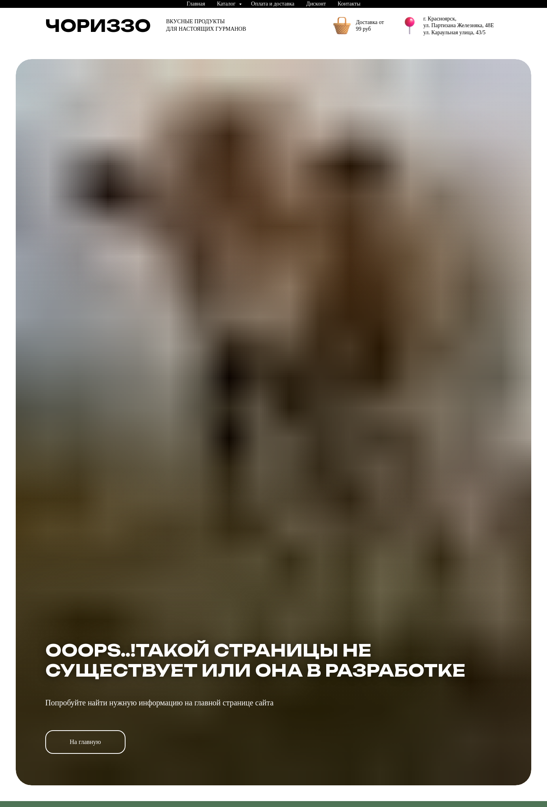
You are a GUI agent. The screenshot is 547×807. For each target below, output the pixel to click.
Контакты (349, 4)
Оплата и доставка (272, 4)
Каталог (227, 4)
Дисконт (316, 4)
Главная (196, 4)
